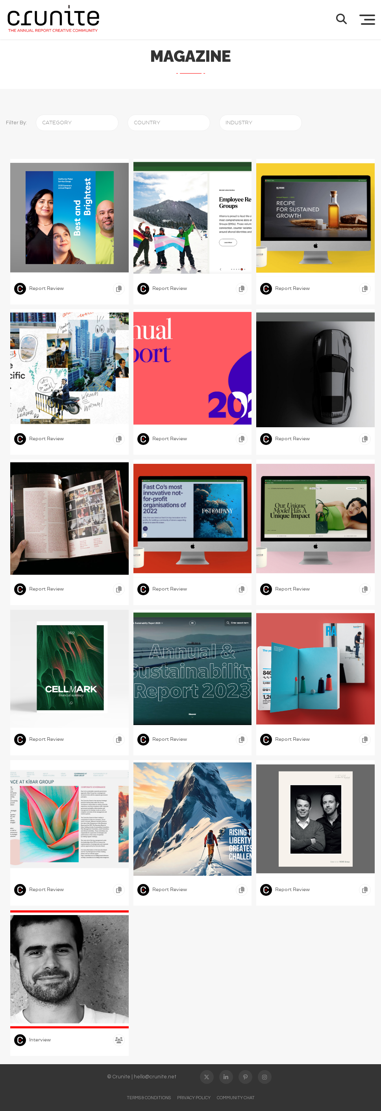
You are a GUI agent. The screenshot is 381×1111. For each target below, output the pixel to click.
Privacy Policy (194, 1098)
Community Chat (236, 1098)
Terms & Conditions (149, 1098)
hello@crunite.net (155, 1077)
